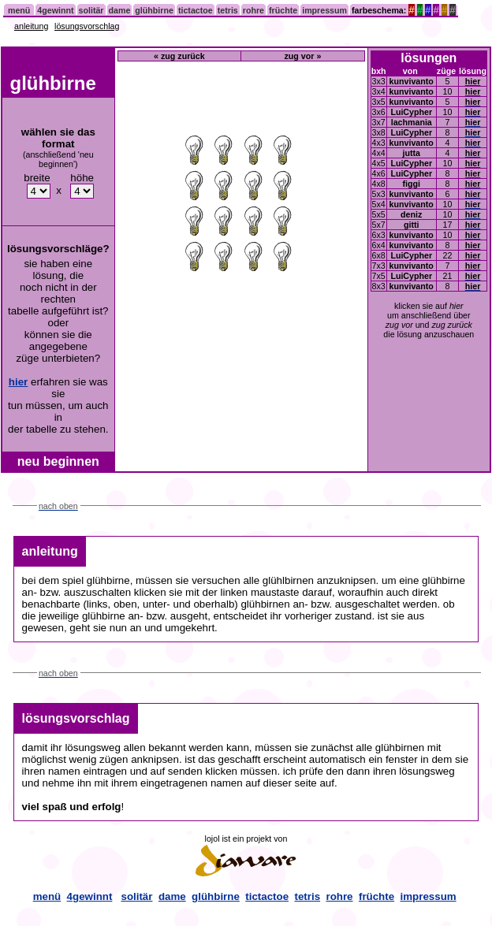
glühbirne (154, 10)
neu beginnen (58, 461)
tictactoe (195, 10)
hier (18, 382)
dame (120, 10)
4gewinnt (55, 10)
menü (19, 10)
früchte (283, 10)
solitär (91, 10)
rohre (253, 10)
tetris (228, 10)
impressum (324, 10)
